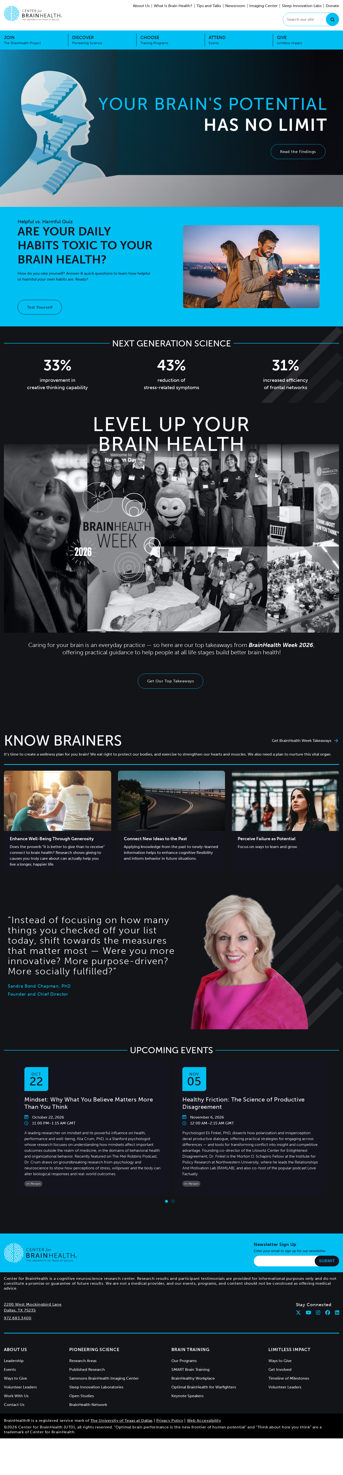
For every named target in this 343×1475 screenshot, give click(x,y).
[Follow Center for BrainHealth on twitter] (298, 1312)
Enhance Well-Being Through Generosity (52, 838)
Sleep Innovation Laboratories (96, 1387)
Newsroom (235, 5)
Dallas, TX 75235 (20, 1310)
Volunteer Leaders (20, 1387)
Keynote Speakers (187, 1396)
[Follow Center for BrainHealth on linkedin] (337, 1312)
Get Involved (280, 1369)
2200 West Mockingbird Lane (33, 1304)
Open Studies (81, 1396)
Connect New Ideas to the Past (155, 838)
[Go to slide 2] (173, 1201)
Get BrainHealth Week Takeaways (305, 740)
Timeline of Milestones (288, 1378)
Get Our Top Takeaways (170, 681)
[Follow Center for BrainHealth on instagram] (318, 1312)
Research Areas (83, 1360)
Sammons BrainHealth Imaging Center (104, 1378)
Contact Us (14, 1404)
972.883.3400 (17, 1318)
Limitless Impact (289, 1349)
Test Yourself (40, 307)
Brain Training (190, 1349)
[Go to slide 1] (166, 1201)
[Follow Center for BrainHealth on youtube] (308, 1312)
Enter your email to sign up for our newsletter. (290, 1251)
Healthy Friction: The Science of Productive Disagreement (243, 1103)
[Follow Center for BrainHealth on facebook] (327, 1312)
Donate (332, 5)
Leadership (14, 1360)
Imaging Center (263, 5)
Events (10, 1369)
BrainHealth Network (88, 1404)
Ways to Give (15, 1378)
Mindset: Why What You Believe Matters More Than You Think (88, 1103)
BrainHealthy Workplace (193, 1378)
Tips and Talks (208, 5)
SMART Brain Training (190, 1369)
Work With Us (16, 1396)
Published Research (87, 1369)
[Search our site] (311, 19)
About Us (141, 5)
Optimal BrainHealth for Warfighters (203, 1387)
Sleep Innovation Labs (302, 5)
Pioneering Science (94, 1349)
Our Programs (184, 1360)
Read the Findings (298, 151)
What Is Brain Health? (173, 5)
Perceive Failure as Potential (266, 838)
